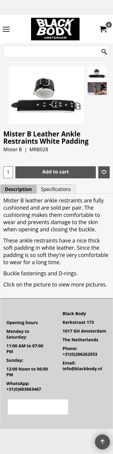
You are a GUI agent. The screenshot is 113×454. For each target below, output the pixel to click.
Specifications (56, 189)
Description (18, 189)
